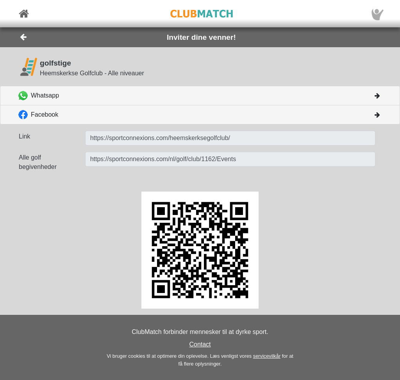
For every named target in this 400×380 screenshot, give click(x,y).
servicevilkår (266, 356)
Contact (200, 344)
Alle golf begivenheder (38, 162)
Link (24, 136)
